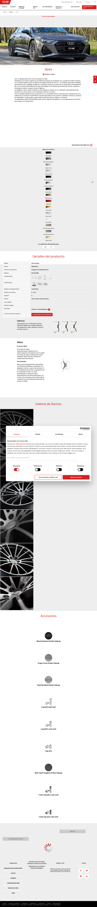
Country (88, 2)
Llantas (4, 6)
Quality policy (33, 903)
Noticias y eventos (59, 7)
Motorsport (75, 6)
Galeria (12, 6)
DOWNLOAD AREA (13, 888)
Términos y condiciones (14, 903)
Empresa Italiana (21, 7)
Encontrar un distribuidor (42, 314)
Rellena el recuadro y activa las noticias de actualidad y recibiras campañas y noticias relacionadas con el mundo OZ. (60, 870)
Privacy (4, 903)
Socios (13, 873)
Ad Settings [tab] (59, 434)
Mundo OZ (35, 7)
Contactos (13, 863)
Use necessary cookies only (48, 477)
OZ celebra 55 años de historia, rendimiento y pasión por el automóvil (36, 862)
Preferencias (42, 903)
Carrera (13, 878)
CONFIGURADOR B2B (66, 2)
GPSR (13, 893)
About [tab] (80, 434)
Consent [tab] (16, 434)
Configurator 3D (88, 7)
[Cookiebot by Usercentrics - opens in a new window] (81, 428)
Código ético (25, 903)
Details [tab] (38, 434)
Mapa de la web (56, 903)
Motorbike (79, 2)
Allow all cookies (76, 477)
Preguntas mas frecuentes (13, 868)
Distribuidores (47, 6)
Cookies (49, 903)
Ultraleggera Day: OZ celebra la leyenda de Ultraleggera (37, 867)
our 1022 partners (19, 444)
